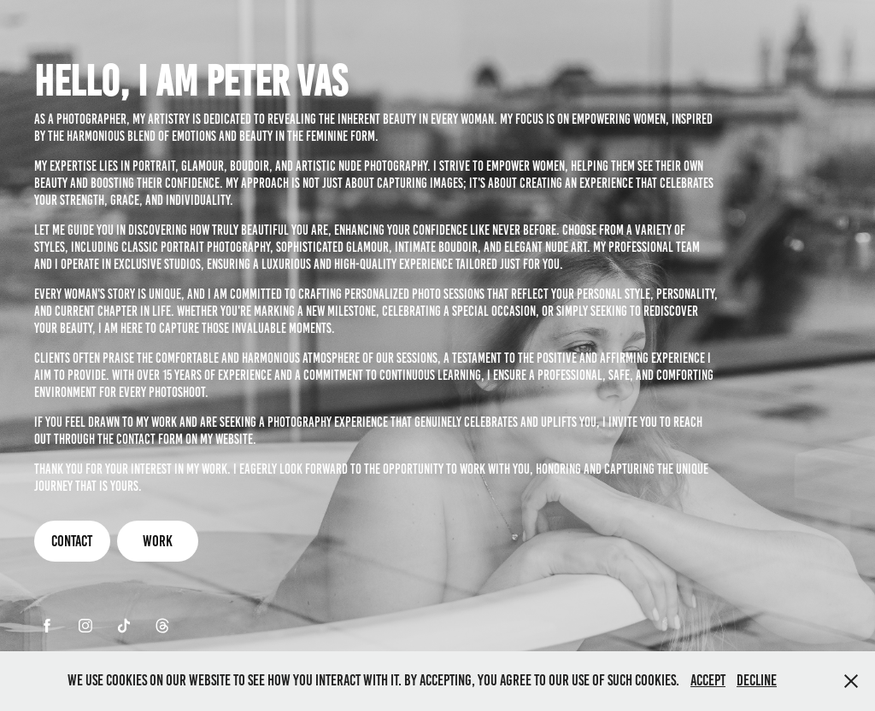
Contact (71, 541)
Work (158, 541)
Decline (757, 680)
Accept (707, 680)
